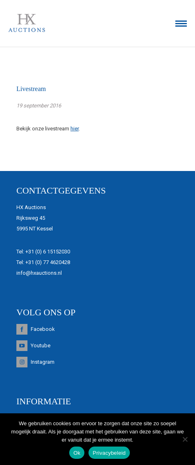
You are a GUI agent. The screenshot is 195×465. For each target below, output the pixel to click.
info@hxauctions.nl (39, 273)
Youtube (40, 345)
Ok (76, 453)
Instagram (42, 362)
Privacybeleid (109, 453)
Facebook (43, 329)
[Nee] (185, 439)
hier (74, 128)
